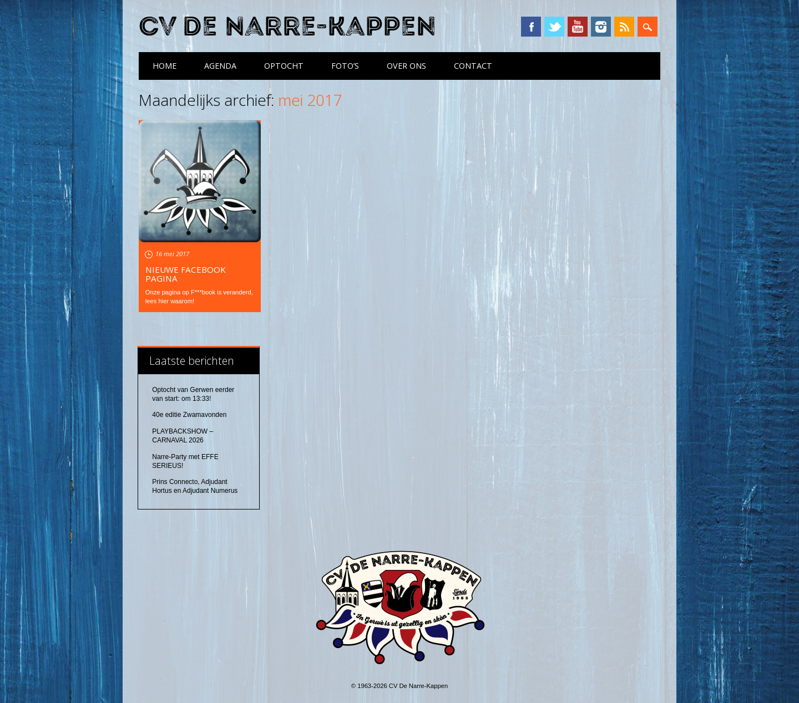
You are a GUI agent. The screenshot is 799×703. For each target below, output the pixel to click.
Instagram (601, 27)
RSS (624, 27)
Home (164, 65)
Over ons (406, 65)
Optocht (284, 65)
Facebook (531, 27)
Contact (473, 65)
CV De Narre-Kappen (287, 26)
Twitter (554, 27)
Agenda (220, 65)
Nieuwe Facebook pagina (185, 274)
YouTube (578, 27)
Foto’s (345, 65)
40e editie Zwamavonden (189, 415)
